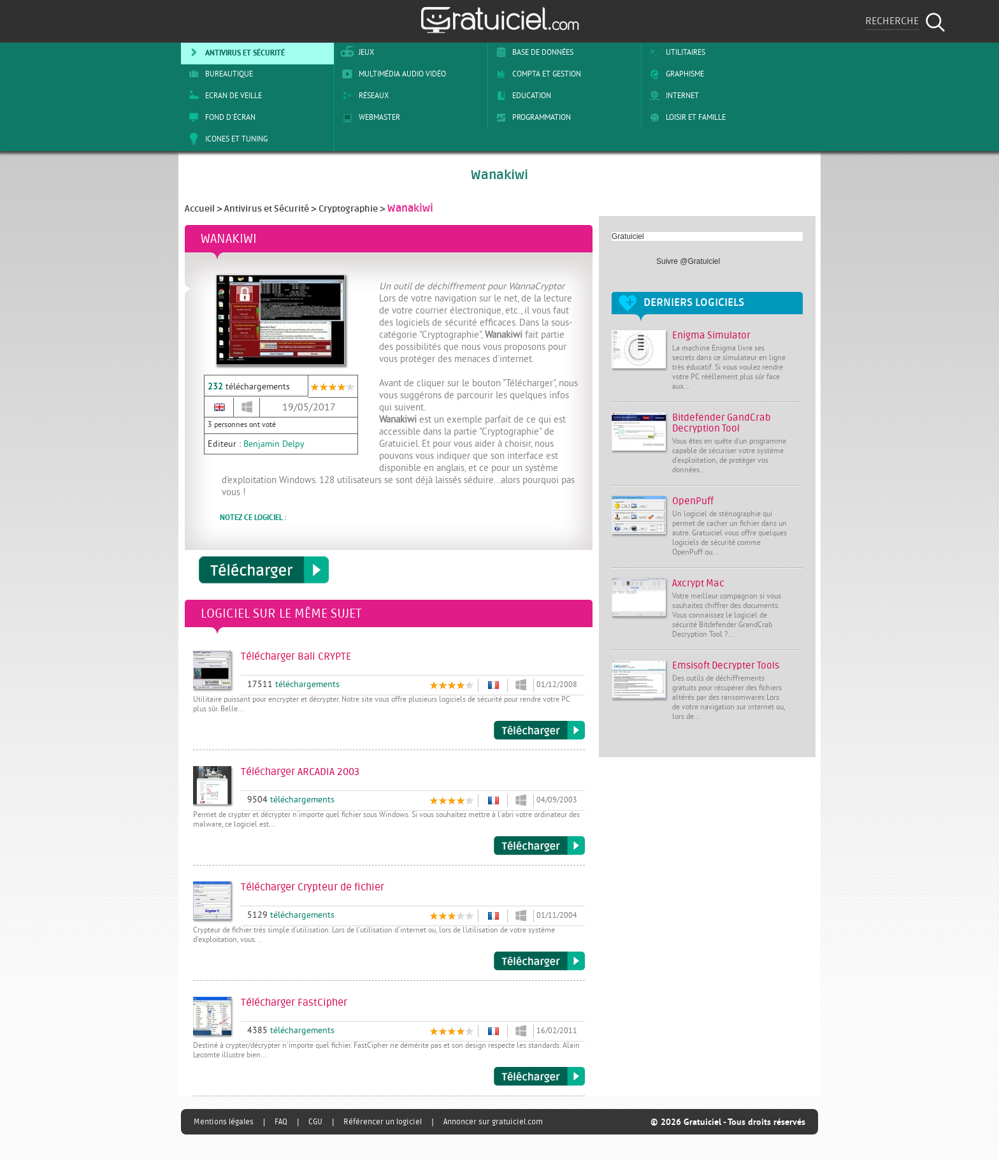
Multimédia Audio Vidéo (392, 73)
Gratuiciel (628, 236)
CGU (315, 1121)
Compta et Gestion (536, 73)
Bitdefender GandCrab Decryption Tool (721, 423)
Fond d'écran (219, 117)
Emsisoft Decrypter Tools (725, 665)
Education (521, 95)
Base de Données (532, 52)
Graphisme (674, 73)
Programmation (531, 117)
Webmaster (369, 117)
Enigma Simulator (711, 335)
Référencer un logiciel (382, 1121)
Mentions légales (224, 1121)
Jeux (356, 52)
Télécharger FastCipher (539, 1076)
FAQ (281, 1121)
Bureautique (218, 73)
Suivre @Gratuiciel (688, 261)
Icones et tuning (226, 139)
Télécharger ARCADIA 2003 (539, 845)
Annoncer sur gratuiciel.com (493, 1121)
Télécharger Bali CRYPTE (539, 730)
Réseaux (363, 95)
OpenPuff (693, 501)
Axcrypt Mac (698, 583)
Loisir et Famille (685, 117)
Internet (672, 95)
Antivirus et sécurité (234, 52)
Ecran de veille (223, 95)
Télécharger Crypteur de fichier (539, 961)
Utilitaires (675, 52)
